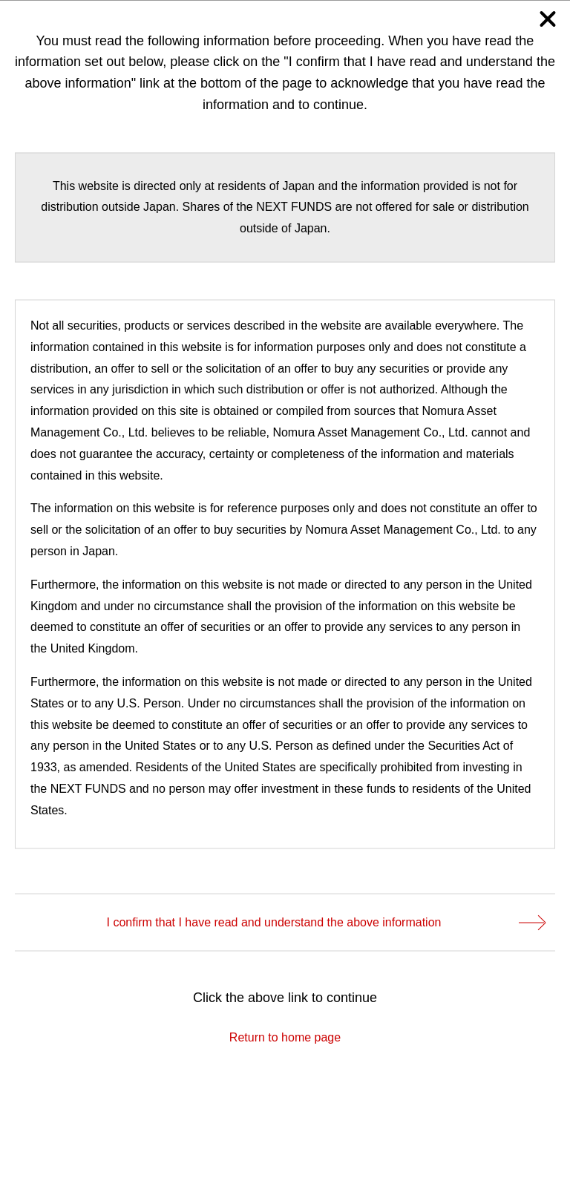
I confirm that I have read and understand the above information (325, 922)
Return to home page (285, 1037)
